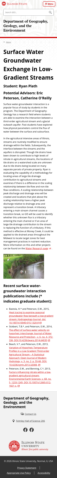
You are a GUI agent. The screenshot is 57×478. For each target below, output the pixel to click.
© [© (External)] (5, 461)
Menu (50, 4)
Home (8, 42)
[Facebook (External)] (25, 430)
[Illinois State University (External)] (14, 4)
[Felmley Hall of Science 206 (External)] (28, 421)
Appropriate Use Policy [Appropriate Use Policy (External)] (19, 472)
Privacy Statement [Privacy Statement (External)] (26, 467)
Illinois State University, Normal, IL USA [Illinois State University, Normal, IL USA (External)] (32, 461)
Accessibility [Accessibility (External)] (44, 472)
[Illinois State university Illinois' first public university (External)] (28, 446)
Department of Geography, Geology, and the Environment (25, 26)
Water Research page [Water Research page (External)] (37, 248)
